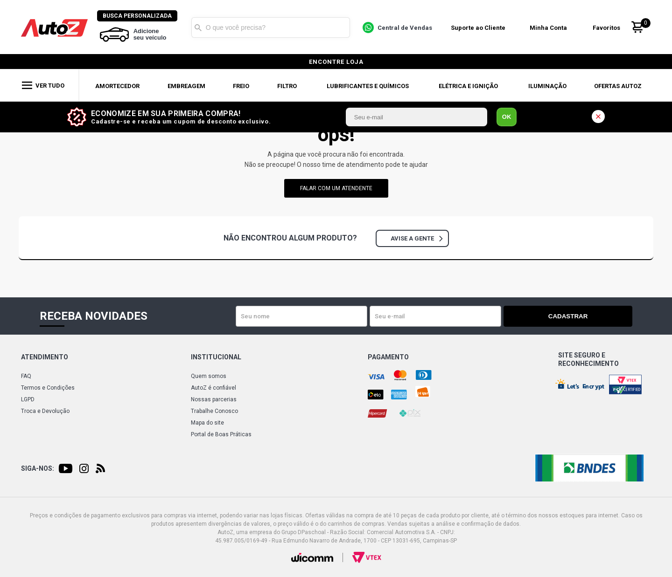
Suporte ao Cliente (480, 27)
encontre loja (336, 62)
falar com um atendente (336, 188)
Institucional (216, 357)
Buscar (200, 27)
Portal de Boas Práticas (221, 434)
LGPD (28, 399)
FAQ (26, 376)
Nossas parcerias (214, 399)
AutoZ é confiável (213, 388)
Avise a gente (416, 238)
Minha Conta (550, 27)
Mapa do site (207, 422)
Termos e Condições (48, 388)
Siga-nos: (37, 468)
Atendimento (44, 357)
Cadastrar (599, 316)
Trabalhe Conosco (214, 411)
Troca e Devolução (45, 411)
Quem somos (208, 376)
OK (506, 116)
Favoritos (609, 27)
